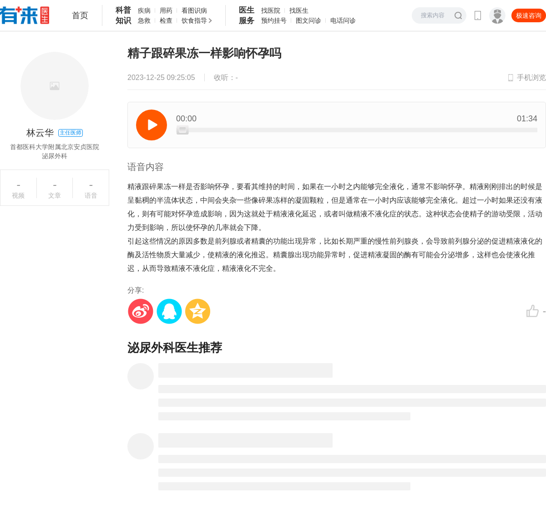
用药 (166, 10)
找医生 (298, 10)
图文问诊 (308, 20)
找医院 (270, 10)
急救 (144, 20)
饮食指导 (194, 20)
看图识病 (194, 10)
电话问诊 (343, 20)
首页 (80, 15)
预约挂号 (274, 20)
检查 (166, 20)
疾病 (144, 10)
